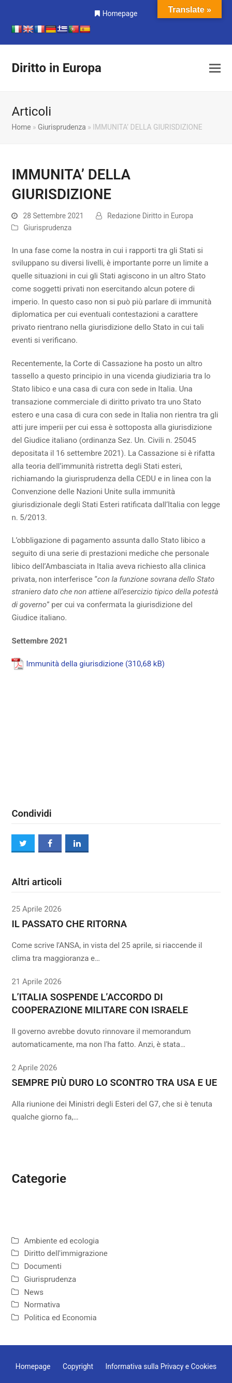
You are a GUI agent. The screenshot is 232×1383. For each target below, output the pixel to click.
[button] (215, 68)
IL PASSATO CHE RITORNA (69, 924)
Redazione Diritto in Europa (150, 216)
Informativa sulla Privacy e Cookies (160, 1366)
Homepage (120, 13)
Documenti (42, 1266)
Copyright (78, 1366)
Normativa (42, 1304)
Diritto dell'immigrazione (65, 1253)
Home (21, 127)
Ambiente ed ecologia (61, 1241)
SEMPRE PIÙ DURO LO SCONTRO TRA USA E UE (114, 1082)
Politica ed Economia (60, 1317)
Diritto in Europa (56, 68)
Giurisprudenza (62, 127)
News (34, 1292)
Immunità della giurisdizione (74, 663)
